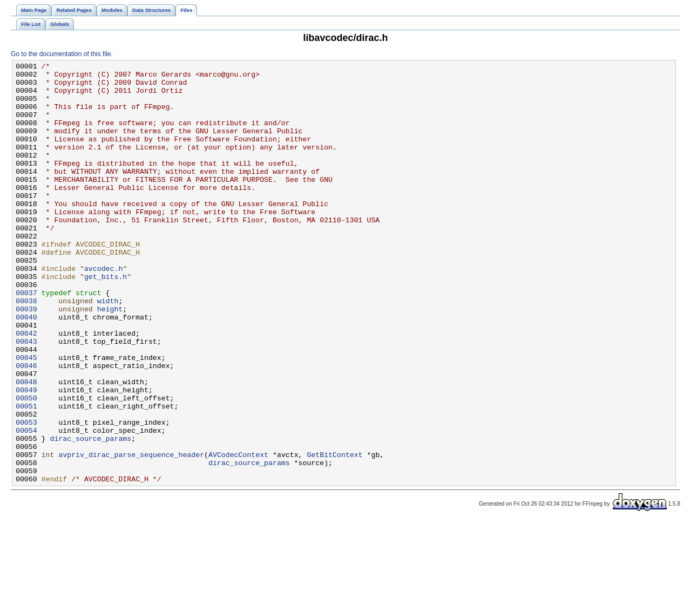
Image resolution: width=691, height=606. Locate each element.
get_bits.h (105, 320)
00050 (26, 466)
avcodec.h (103, 310)
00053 (26, 495)
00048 (26, 446)
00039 (26, 359)
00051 (26, 475)
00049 (26, 456)
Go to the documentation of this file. (62, 54)
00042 (26, 388)
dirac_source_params (90, 514)
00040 (26, 368)
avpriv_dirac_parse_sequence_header (131, 534)
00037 (26, 339)
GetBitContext (334, 534)
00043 (26, 398)
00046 (26, 427)
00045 (26, 417)
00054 (26, 504)
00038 (26, 349)
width (108, 349)
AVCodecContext (238, 534)
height (110, 359)
